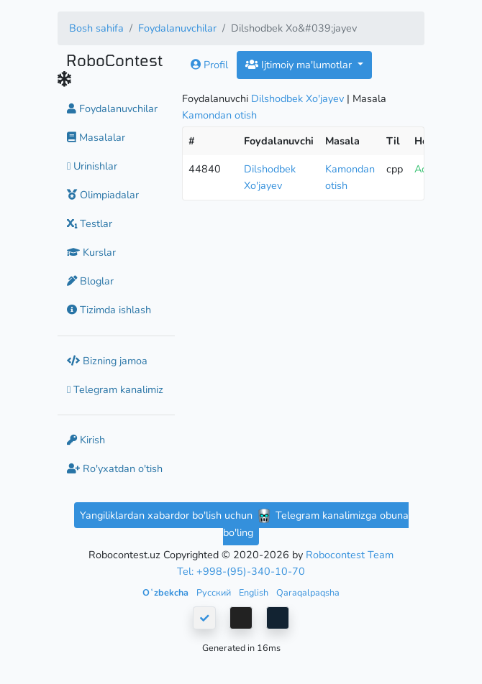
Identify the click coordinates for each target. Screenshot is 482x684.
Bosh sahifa (96, 28)
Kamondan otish (219, 115)
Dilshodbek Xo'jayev (297, 98)
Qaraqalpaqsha (308, 592)
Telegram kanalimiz (115, 389)
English (254, 592)
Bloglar (90, 281)
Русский (214, 592)
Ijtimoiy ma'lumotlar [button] (300, 64)
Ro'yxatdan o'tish (115, 468)
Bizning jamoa (107, 360)
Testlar (89, 223)
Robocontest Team (350, 554)
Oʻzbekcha (166, 592)
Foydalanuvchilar (177, 28)
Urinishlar (92, 166)
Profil (209, 64)
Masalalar (96, 137)
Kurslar (91, 252)
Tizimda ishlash (109, 309)
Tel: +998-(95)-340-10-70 (241, 571)
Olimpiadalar (103, 195)
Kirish (86, 440)
